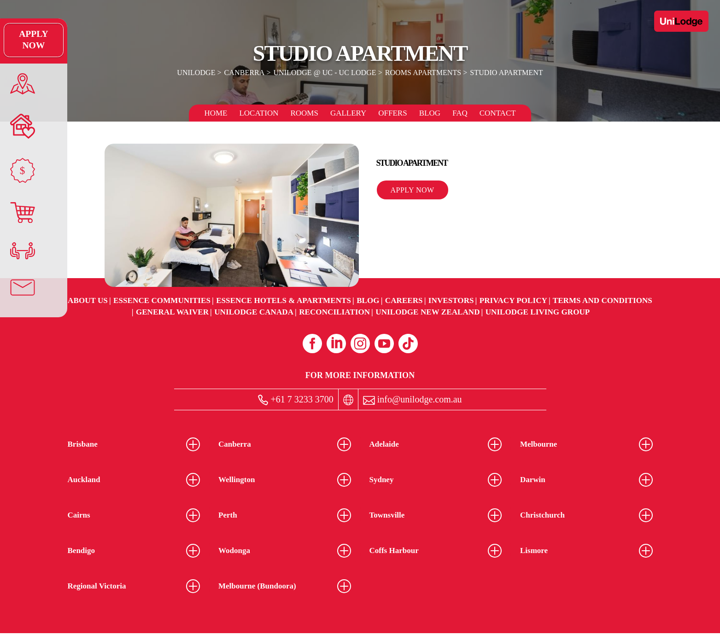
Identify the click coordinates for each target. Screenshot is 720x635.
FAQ (460, 113)
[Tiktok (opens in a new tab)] (408, 343)
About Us (88, 300)
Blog (429, 113)
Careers (404, 300)
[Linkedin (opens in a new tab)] (336, 343)
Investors (451, 300)
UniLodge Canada (253, 312)
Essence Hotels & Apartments (283, 300)
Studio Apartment (505, 72)
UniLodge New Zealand (427, 312)
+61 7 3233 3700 (295, 400)
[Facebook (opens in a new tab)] (312, 343)
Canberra (245, 72)
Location (258, 113)
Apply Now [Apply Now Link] (20, 40)
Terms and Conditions (602, 300)
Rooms (304, 113)
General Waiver (172, 312)
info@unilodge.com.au (412, 399)
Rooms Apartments (422, 72)
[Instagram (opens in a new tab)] (360, 343)
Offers (392, 113)
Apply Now (412, 190)
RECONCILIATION (334, 312)
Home (215, 113)
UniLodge (198, 72)
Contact (498, 113)
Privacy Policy (513, 300)
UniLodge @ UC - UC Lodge (325, 72)
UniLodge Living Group (538, 312)
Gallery (348, 113)
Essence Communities (162, 300)
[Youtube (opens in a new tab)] (384, 343)
